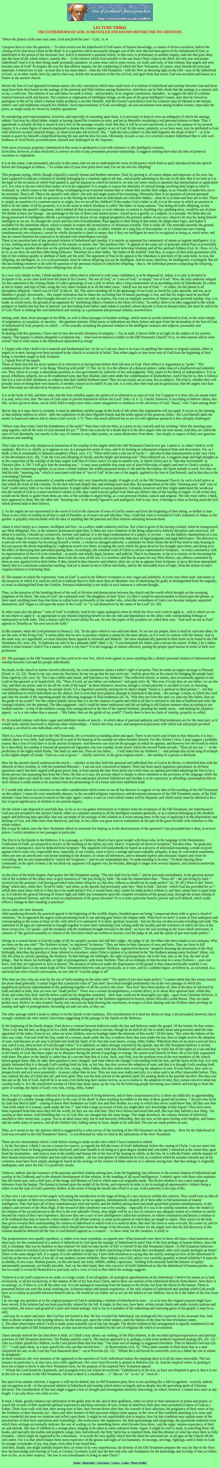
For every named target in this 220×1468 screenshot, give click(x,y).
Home (77, 1462)
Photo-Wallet (139, 1462)
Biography (88, 1462)
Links (125, 1462)
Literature (103, 1462)
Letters (116, 1462)
